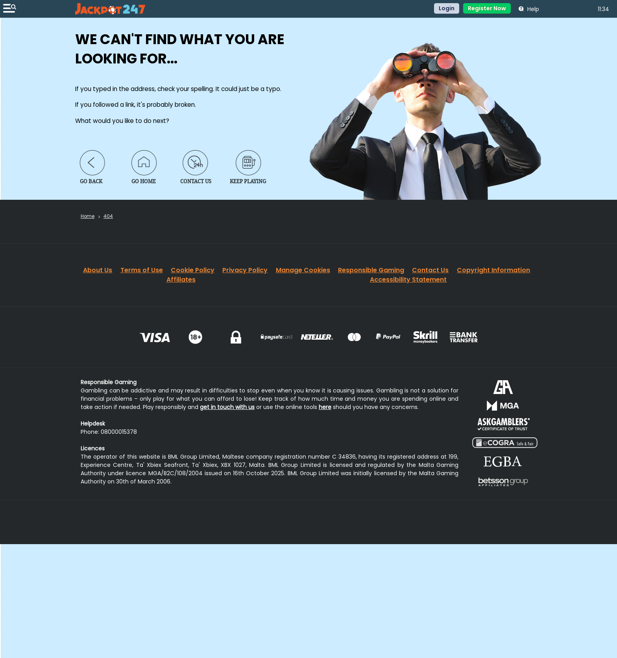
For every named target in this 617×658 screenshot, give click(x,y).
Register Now (487, 8)
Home (87, 216)
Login (446, 8)
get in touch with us (227, 407)
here (325, 407)
